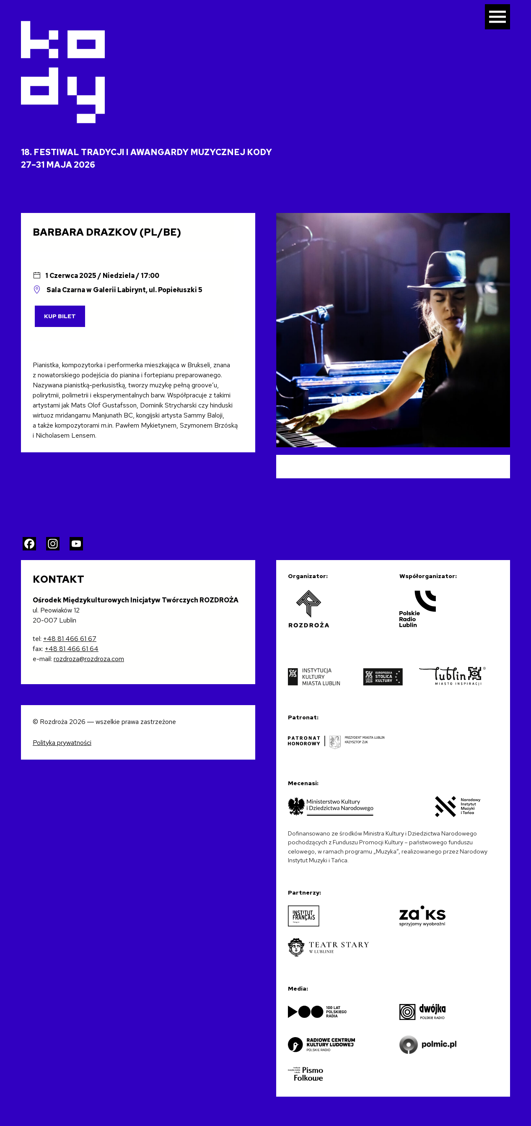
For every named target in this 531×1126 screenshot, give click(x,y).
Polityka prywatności (62, 742)
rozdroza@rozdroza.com (89, 658)
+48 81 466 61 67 (69, 638)
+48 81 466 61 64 (71, 648)
